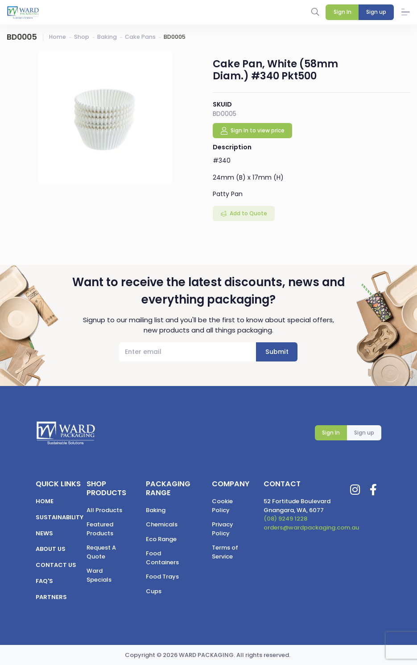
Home (57, 37)
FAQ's (44, 581)
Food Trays (162, 576)
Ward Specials (99, 575)
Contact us (56, 565)
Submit (277, 351)
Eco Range (161, 539)
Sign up (364, 432)
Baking (107, 37)
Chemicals (162, 524)
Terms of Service (225, 552)
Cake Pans (140, 37)
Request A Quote (101, 552)
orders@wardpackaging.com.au (311, 527)
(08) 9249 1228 (285, 518)
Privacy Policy (222, 529)
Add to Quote (247, 213)
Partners (51, 597)
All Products (104, 510)
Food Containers (162, 557)
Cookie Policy (222, 505)
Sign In (331, 432)
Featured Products (100, 529)
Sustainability (59, 517)
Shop (81, 37)
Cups (153, 591)
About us (51, 549)
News (44, 533)
